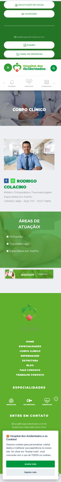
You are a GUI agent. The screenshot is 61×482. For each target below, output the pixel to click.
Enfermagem (30, 355)
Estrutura (30, 360)
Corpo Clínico (30, 351)
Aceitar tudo (30, 464)
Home (30, 341)
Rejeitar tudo (30, 472)
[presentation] (4, 83)
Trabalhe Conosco (30, 374)
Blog (30, 365)
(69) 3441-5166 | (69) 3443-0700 (30, 427)
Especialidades (30, 346)
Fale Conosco (30, 370)
